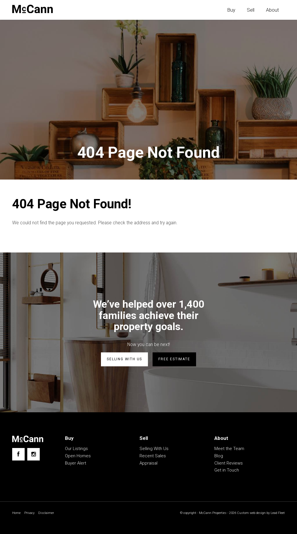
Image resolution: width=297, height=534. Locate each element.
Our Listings (76, 449)
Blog (218, 456)
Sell (250, 10)
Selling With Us (154, 449)
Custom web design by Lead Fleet (259, 514)
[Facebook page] (18, 455)
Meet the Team (229, 449)
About (272, 10)
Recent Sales (153, 456)
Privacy (30, 514)
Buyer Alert (75, 463)
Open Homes (78, 456)
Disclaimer (48, 514)
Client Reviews (228, 463)
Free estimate (174, 360)
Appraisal (148, 463)
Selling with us (124, 360)
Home (16, 514)
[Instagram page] (33, 455)
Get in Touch (226, 470)
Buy (231, 10)
